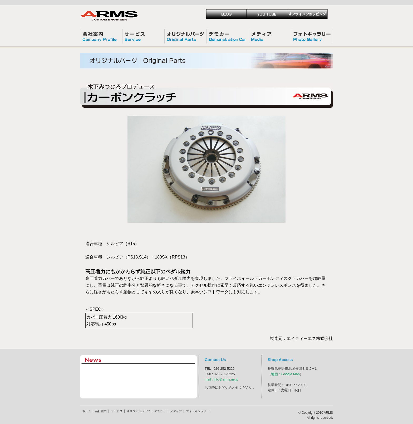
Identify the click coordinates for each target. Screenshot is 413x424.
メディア (270, 36)
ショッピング (307, 14)
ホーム (86, 411)
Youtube (267, 14)
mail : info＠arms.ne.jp (221, 379)
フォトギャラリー (312, 36)
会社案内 (101, 36)
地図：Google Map (285, 374)
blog (226, 14)
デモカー (227, 36)
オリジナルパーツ (185, 36)
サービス (143, 36)
